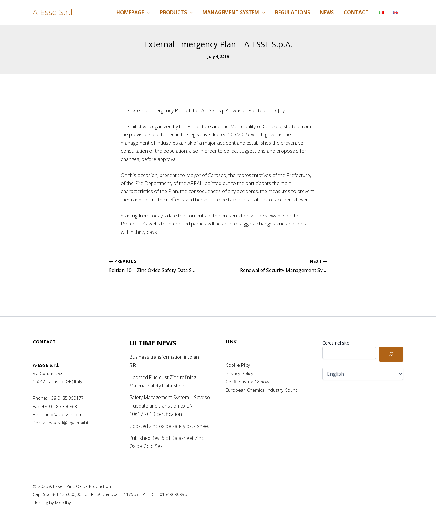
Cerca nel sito (336, 336)
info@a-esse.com (64, 407)
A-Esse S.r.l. (53, 12)
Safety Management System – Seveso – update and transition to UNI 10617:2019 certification (166, 398)
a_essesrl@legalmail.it (66, 415)
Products (176, 12)
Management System (234, 12)
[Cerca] (391, 347)
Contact (356, 12)
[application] (147, 12)
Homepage (133, 12)
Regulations (292, 12)
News (327, 12)
